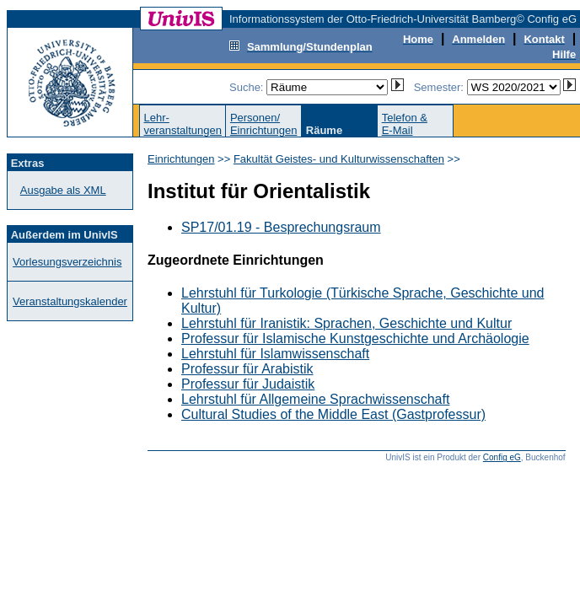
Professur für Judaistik (247, 384)
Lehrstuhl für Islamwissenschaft (275, 353)
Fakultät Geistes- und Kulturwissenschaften (339, 159)
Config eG (502, 457)
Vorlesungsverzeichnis (67, 261)
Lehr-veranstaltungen (182, 124)
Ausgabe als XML (63, 190)
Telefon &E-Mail (404, 124)
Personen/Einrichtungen (264, 124)
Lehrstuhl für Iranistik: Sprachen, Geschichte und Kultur (346, 323)
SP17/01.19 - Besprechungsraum (281, 227)
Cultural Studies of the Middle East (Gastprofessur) (333, 414)
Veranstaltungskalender (70, 301)
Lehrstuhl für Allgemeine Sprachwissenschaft (315, 399)
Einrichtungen (181, 159)
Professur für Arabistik (247, 369)
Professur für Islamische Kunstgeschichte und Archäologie (355, 338)
